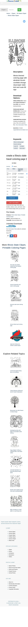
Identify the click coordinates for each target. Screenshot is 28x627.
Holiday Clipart (12, 536)
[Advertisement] (14, 31)
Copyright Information (14, 589)
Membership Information (14, 583)
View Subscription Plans (21, 124)
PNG (7, 191)
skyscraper (22, 148)
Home (8, 13)
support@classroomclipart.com (20, 129)
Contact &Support (13, 585)
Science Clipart (12, 538)
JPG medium (9, 185)
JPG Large (8, 182)
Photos (10, 551)
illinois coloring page (18, 142)
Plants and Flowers (13, 569)
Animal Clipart (12, 533)
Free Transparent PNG (9, 173)
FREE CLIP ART (9, 177)
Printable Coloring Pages (14, 248)
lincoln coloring (17, 144)
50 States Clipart (21, 13)
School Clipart (12, 531)
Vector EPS (8, 179)
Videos (10, 556)
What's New (11, 540)
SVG (7, 194)
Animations (11, 553)
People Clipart (12, 535)
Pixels (13, 168)
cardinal (16, 148)
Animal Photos (12, 572)
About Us (11, 582)
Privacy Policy (12, 587)
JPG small (8, 188)
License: (8, 166)
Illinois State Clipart (13, 15)
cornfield (22, 146)
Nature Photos (12, 565)
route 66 (16, 146)
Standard (15, 166)
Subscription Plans (12, 229)
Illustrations (11, 555)
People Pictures (12, 571)
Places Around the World (14, 567)
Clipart (13, 13)
